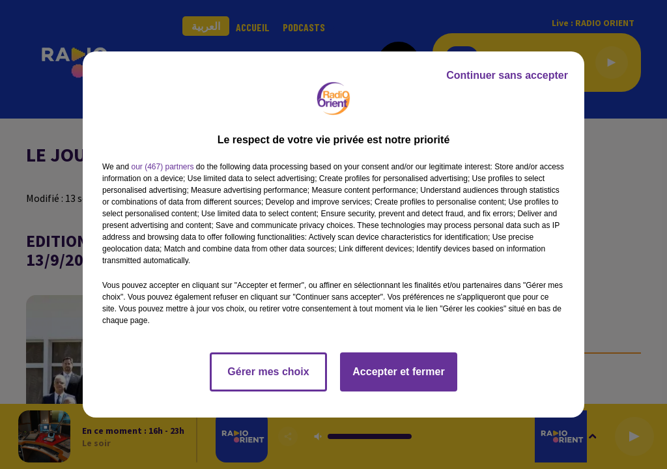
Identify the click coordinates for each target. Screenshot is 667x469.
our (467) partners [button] (162, 166)
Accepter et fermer (398, 371)
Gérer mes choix (268, 371)
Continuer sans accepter (507, 75)
